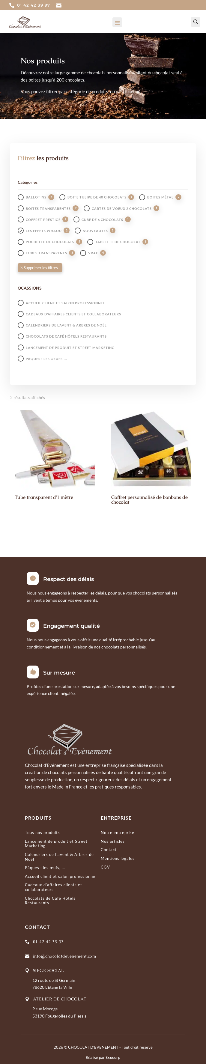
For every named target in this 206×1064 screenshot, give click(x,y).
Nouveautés (95, 231)
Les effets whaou (44, 231)
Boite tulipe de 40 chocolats (97, 197)
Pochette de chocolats (50, 242)
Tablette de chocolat (118, 242)
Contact (109, 849)
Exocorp (113, 1057)
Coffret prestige (43, 220)
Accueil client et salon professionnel (65, 303)
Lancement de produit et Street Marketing (70, 348)
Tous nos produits (42, 832)
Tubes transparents (46, 253)
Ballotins (36, 197)
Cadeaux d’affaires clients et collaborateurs (73, 314)
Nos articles (113, 841)
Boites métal (160, 197)
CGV (105, 867)
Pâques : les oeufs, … (46, 359)
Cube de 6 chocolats (102, 220)
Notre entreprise (117, 832)
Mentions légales (118, 858)
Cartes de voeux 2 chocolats (122, 208)
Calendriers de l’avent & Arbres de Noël (66, 325)
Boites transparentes (48, 208)
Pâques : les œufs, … (45, 867)
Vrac (93, 253)
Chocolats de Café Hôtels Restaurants (66, 336)
